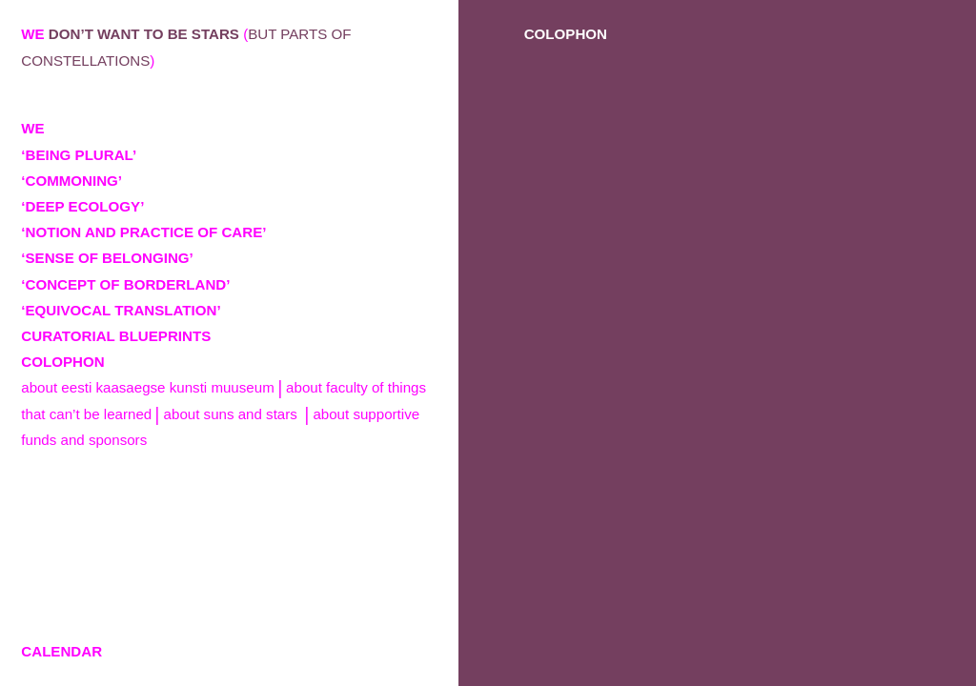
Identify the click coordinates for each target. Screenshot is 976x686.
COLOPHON (62, 361)
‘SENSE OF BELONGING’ (107, 258)
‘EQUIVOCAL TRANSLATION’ (120, 310)
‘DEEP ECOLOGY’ (82, 206)
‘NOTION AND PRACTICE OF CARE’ (143, 232)
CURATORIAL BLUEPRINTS (116, 336)
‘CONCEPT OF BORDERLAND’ (125, 284)
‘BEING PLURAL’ (78, 155)
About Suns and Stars (232, 414)
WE (32, 128)
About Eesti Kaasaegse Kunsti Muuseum (147, 387)
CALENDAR (61, 651)
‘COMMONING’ (71, 180)
